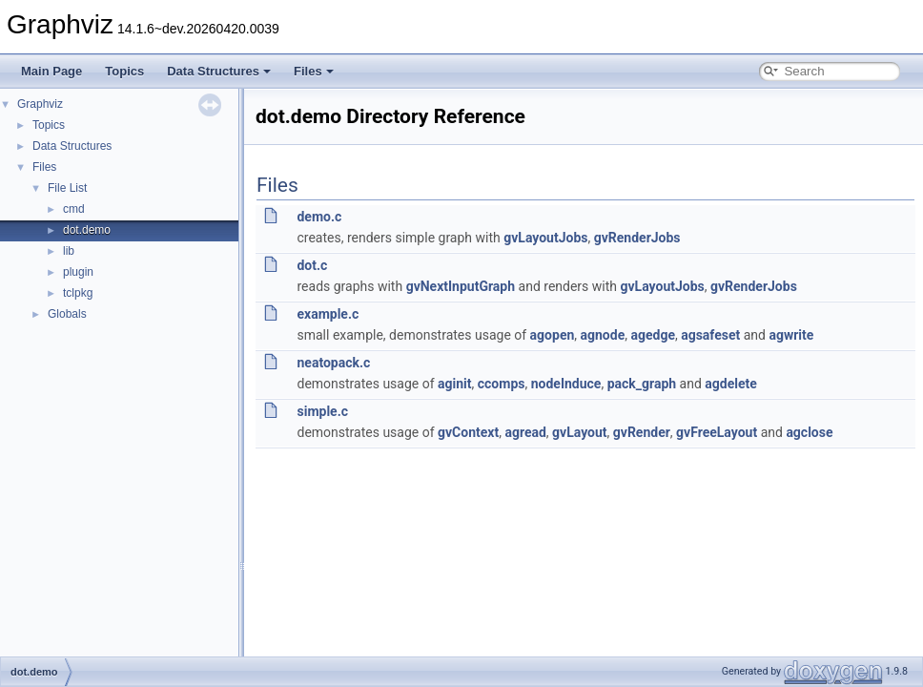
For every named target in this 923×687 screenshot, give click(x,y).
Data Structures (219, 71)
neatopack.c (333, 362)
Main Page (51, 71)
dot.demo (87, 230)
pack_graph (641, 383)
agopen (552, 335)
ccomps (501, 383)
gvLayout (579, 432)
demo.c (319, 216)
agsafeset (710, 335)
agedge (652, 335)
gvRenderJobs (637, 237)
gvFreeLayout (716, 432)
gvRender (641, 432)
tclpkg (77, 293)
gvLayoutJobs (545, 237)
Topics (124, 71)
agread (524, 432)
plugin (78, 272)
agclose (809, 432)
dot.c (312, 265)
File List (67, 188)
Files (314, 71)
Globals (67, 314)
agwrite (791, 335)
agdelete (731, 383)
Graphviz (40, 104)
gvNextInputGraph (460, 286)
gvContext (468, 432)
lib (68, 251)
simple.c (322, 411)
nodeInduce (566, 383)
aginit (455, 383)
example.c (328, 314)
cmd (74, 209)
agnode (603, 335)
